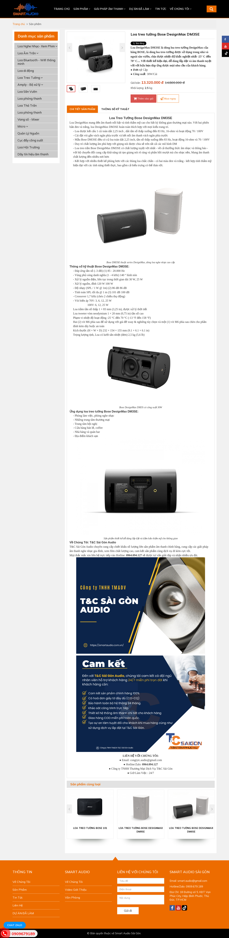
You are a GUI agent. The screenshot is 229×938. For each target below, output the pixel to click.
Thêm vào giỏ (143, 98)
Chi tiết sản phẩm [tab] (82, 109)
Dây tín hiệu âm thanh (33, 154)
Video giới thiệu (75, 889)
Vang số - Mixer (28, 119)
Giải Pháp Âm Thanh (110, 9)
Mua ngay (168, 98)
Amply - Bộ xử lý (30, 84)
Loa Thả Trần (27, 105)
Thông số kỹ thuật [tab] (115, 109)
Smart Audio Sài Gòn (128, 933)
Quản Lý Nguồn (28, 133)
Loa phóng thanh (30, 98)
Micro (23, 126)
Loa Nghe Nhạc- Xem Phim (37, 46)
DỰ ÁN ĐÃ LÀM (140, 9)
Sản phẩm (81, 9)
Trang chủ (62, 9)
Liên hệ (18, 905)
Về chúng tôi (181, 9)
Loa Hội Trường (29, 147)
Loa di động (26, 70)
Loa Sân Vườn (27, 91)
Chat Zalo (14, 925)
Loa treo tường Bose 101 (90, 828)
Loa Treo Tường (30, 77)
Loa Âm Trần (28, 53)
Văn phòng (72, 897)
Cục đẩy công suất (30, 140)
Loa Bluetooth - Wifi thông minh (36, 62)
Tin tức (160, 9)
